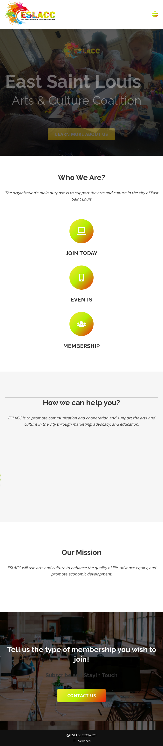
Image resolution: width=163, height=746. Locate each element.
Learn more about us (81, 138)
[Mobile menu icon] (155, 14)
